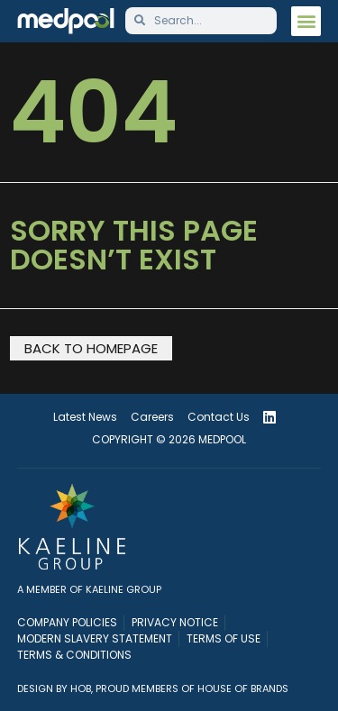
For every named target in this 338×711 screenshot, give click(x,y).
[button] (306, 21)
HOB (80, 688)
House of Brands (242, 688)
